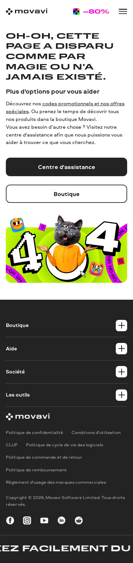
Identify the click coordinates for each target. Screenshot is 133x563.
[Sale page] (91, 11)
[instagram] (27, 521)
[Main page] (26, 11)
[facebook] (10, 521)
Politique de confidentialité (34, 432)
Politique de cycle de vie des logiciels (64, 444)
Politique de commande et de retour (44, 457)
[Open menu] (123, 11)
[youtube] (44, 521)
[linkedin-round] (61, 521)
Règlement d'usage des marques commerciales (56, 482)
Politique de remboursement (36, 469)
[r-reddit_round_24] (78, 521)
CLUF (12, 444)
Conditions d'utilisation (96, 432)
